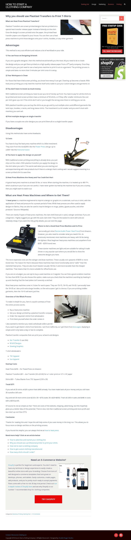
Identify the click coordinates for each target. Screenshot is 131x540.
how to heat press (52, 430)
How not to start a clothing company (24, 446)
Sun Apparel (14, 359)
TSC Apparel (14, 356)
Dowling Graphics (16, 346)
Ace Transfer (15, 340)
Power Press (40, 147)
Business (15, 514)
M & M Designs (15, 343)
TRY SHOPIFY (48, 499)
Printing (20, 514)
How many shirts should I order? (22, 452)
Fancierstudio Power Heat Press (67, 231)
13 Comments (36, 514)
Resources (15, 535)
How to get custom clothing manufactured (26, 449)
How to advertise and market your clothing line (28, 440)
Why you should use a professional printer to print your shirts (34, 443)
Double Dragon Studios (66, 538)
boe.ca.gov (77, 327)
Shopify (11, 465)
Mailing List (23, 535)
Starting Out (26, 514)
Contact (8, 535)
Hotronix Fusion (23, 150)
